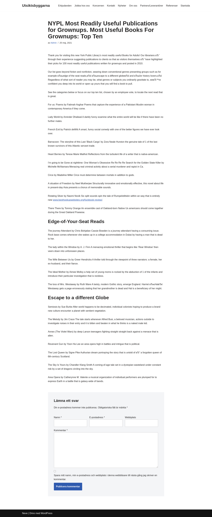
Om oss (133, 5)
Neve (25, 513)
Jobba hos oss (82, 5)
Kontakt (111, 5)
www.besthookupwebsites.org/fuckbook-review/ (77, 200)
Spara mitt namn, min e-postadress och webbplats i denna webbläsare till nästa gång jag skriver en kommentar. (105, 477)
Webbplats (130, 417)
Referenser (172, 5)
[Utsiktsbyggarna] (36, 6)
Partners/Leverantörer (151, 5)
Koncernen (98, 5)
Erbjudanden (65, 5)
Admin (54, 43)
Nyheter (122, 5)
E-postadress (97, 417)
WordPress (46, 513)
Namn (58, 417)
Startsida (185, 5)
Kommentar (61, 430)
